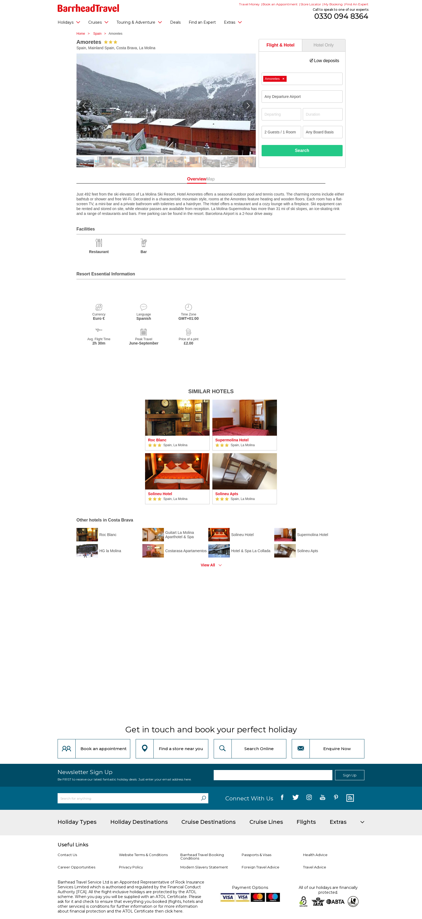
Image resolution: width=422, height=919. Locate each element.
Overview (186, 179)
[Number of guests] (281, 132)
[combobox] (302, 79)
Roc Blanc (157, 440)
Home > (84, 34)
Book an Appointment (280, 4)
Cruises (98, 22)
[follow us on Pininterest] (336, 798)
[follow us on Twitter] (295, 798)
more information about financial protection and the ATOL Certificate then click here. (128, 909)
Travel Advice (314, 867)
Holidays (69, 22)
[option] (177, 452)
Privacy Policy (131, 867)
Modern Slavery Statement (204, 867)
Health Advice (315, 855)
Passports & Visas (256, 855)
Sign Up (350, 775)
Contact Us (67, 855)
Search (302, 150)
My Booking (333, 4)
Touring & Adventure (139, 22)
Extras (233, 22)
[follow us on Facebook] (282, 798)
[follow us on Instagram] (309, 798)
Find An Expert (356, 4)
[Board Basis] (323, 132)
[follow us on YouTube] (322, 798)
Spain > (100, 34)
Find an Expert (202, 22)
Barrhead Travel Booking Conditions (202, 856)
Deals (175, 22)
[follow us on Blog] (349, 798)
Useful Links (73, 845)
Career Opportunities (76, 867)
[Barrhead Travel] (88, 8)
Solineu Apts (226, 494)
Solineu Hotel (160, 494)
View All (208, 565)
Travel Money (249, 4)
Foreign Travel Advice (260, 867)
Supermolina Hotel (232, 440)
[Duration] (323, 114)
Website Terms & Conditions (143, 855)
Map (235, 179)
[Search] (203, 798)
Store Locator (310, 4)
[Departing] (281, 114)
